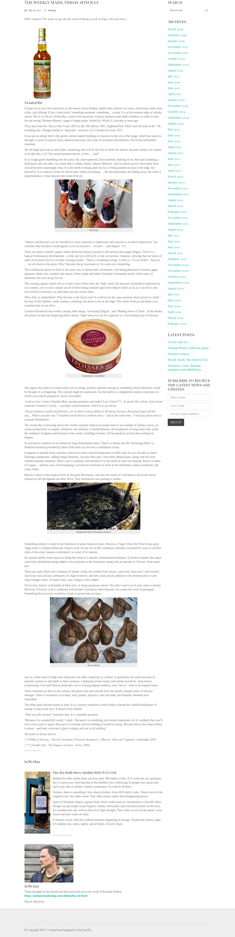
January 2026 (176, 41)
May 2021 (174, 247)
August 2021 (175, 229)
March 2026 (175, 29)
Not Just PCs (85, 930)
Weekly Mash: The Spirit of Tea (188, 360)
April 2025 (174, 94)
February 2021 (177, 259)
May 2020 (174, 306)
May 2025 (174, 88)
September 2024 (178, 117)
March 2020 (176, 318)
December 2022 (178, 188)
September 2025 (178, 64)
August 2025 (175, 70)
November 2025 (178, 53)
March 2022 (175, 206)
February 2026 (177, 35)
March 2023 (175, 176)
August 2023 (175, 153)
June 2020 (174, 300)
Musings (52, 10)
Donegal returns (178, 354)
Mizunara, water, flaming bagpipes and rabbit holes (184, 367)
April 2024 (174, 147)
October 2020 (177, 277)
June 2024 (174, 135)
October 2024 (176, 112)
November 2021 (178, 218)
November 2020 (178, 271)
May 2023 (174, 165)
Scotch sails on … (179, 342)
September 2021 (178, 223)
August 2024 (175, 123)
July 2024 (174, 129)
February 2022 (177, 212)
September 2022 (178, 194)
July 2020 (174, 294)
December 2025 (178, 47)
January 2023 (176, 182)
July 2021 (173, 235)
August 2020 (176, 288)
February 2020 (177, 324)
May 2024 (174, 141)
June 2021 (174, 241)
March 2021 (175, 253)
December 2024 (178, 106)
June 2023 (174, 159)
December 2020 (178, 265)
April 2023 (174, 170)
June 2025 (174, 82)
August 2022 (175, 200)
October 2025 (176, 59)
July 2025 (173, 76)
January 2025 (176, 100)
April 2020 (174, 312)
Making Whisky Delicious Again (188, 348)
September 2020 (178, 282)
